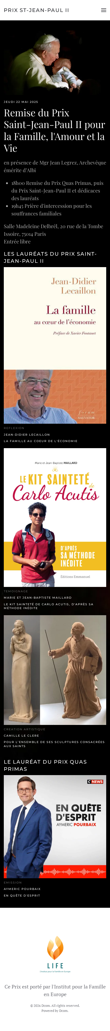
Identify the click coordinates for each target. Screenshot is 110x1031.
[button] (103, 10)
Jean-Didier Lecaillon (27, 434)
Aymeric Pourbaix (22, 889)
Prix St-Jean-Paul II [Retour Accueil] (36, 10)
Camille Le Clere (21, 735)
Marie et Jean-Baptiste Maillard (38, 597)
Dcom (63, 1010)
